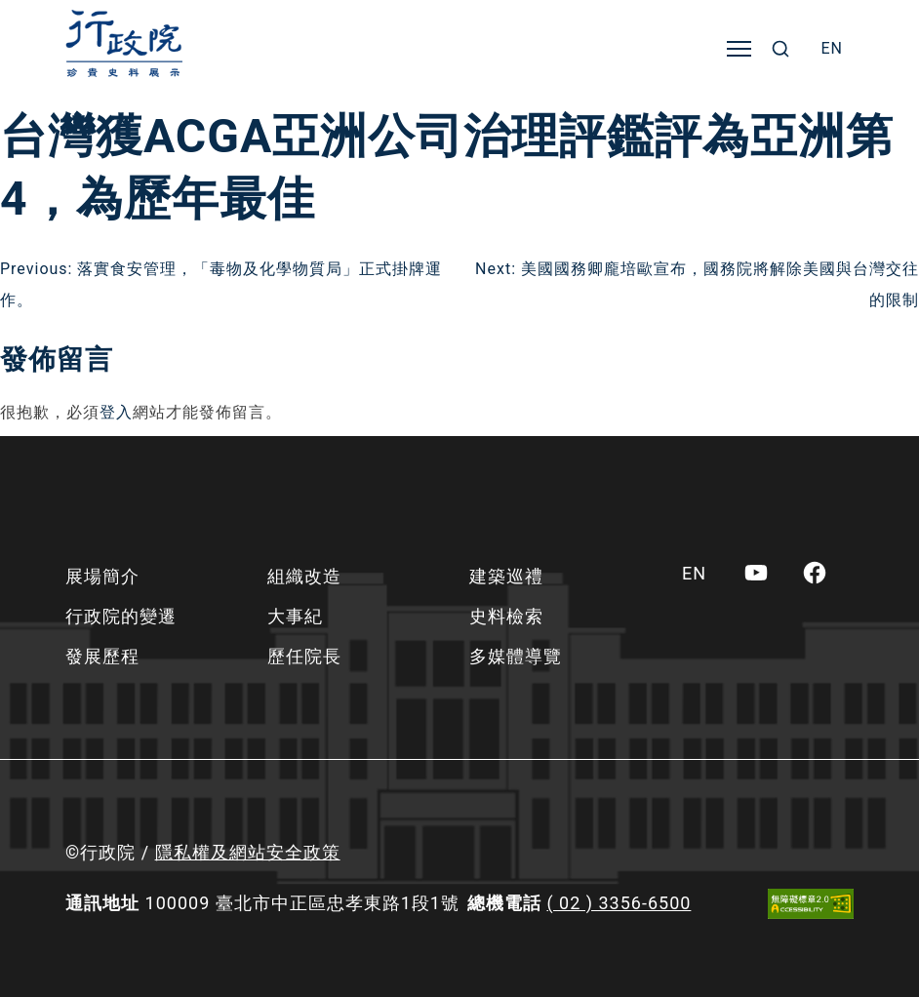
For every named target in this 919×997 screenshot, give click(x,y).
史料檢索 (506, 616)
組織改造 (304, 576)
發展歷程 (102, 656)
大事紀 (295, 616)
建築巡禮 (506, 576)
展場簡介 (102, 576)
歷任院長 (304, 656)
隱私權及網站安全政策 (247, 852)
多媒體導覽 (515, 656)
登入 (116, 412)
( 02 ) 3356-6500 (618, 903)
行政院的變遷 (121, 616)
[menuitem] (832, 48)
